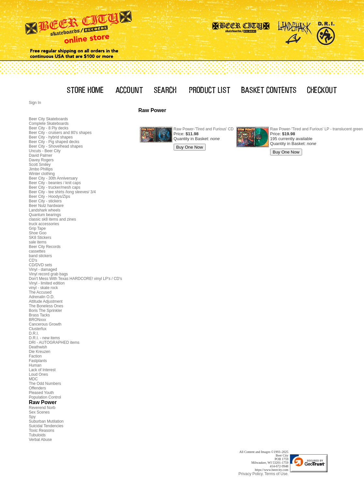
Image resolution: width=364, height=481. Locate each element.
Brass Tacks (39, 315)
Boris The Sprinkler (45, 310)
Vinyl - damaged (43, 269)
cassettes (37, 251)
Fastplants (38, 360)
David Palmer (40, 155)
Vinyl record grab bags (48, 274)
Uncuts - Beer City (45, 151)
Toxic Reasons (41, 430)
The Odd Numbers (45, 383)
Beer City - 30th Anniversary (53, 178)
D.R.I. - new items (44, 338)
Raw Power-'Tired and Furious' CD (204, 129)
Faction (35, 356)
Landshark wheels (45, 210)
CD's (33, 260)
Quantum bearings (45, 214)
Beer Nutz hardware (46, 205)
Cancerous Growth (45, 324)
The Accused (40, 292)
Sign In (35, 102)
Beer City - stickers (45, 201)
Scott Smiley (40, 164)
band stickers (40, 256)
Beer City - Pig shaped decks (54, 141)
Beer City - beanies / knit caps (55, 183)
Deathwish (38, 347)
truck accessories (44, 224)
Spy (32, 417)
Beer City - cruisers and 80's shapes (60, 132)
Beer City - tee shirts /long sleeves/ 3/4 (62, 192)
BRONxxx (37, 319)
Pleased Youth (41, 392)
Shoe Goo (38, 233)
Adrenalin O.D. (42, 297)
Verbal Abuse (40, 439)
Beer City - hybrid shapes (51, 137)
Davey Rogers (41, 160)
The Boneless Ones (46, 306)
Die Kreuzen (40, 351)
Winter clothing (42, 173)
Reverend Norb (42, 407)
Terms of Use (275, 474)
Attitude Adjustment (46, 301)
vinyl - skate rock (43, 287)
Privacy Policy (251, 474)
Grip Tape (37, 228)
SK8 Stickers (40, 237)
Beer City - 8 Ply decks (48, 128)
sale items (38, 242)
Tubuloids (37, 435)
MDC (33, 379)
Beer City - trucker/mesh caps (54, 187)
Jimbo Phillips (41, 169)
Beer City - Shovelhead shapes (56, 146)
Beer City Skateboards (48, 119)
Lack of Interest (42, 370)
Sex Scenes (39, 412)
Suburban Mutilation (46, 421)
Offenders (37, 388)
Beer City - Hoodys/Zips (49, 196)
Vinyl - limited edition (47, 283)
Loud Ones (38, 374)
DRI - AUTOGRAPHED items (54, 342)
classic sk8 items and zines (52, 219)
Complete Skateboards (49, 123)
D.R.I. (34, 333)
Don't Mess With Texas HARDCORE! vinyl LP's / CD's (75, 278)
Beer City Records (45, 246)
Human (35, 365)
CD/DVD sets (40, 265)
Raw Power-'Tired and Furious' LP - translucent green (316, 129)
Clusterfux (38, 329)
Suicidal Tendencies (46, 426)
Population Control (45, 397)
